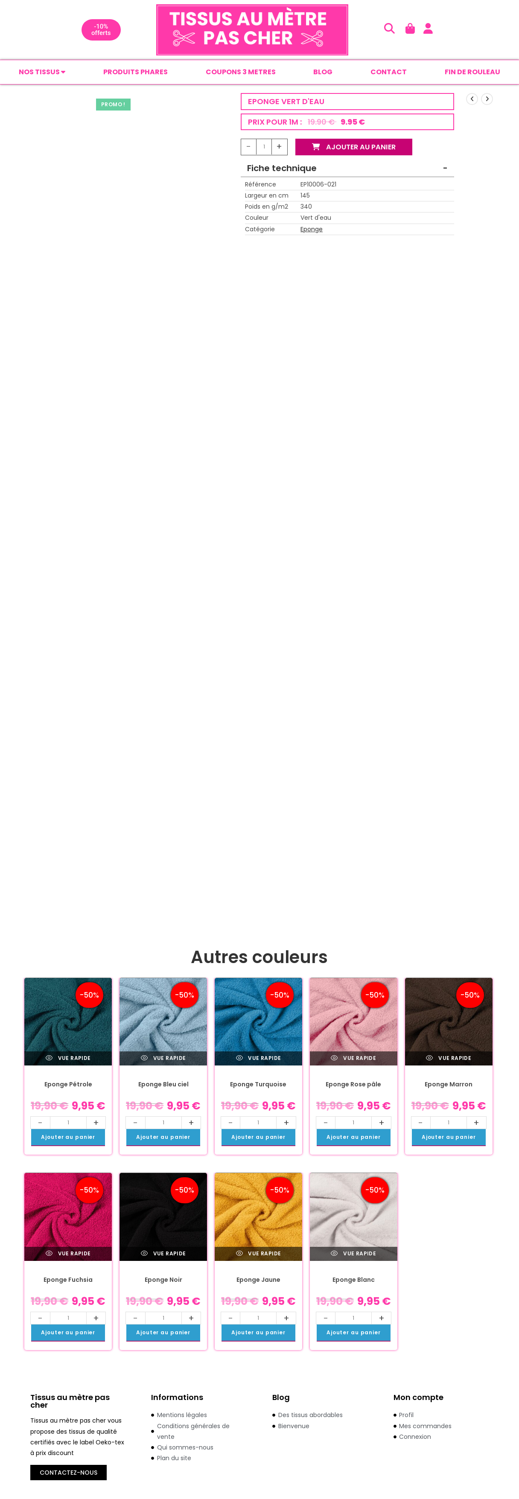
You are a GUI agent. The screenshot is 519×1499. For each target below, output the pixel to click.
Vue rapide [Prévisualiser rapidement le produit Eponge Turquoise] (258, 1058)
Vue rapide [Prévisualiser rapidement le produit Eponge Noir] (163, 1254)
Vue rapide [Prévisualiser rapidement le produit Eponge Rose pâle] (353, 1058)
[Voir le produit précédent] (472, 100)
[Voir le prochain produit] (487, 100)
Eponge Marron (448, 1085)
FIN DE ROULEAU (472, 72)
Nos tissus (42, 72)
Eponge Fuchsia (68, 1280)
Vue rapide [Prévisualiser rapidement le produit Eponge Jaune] (258, 1254)
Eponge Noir (163, 1280)
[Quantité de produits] (264, 147)
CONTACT (388, 72)
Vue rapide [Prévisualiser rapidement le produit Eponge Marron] (448, 1058)
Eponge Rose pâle (353, 1085)
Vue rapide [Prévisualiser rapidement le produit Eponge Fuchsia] (68, 1254)
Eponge (311, 230)
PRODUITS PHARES (135, 72)
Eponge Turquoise (258, 1085)
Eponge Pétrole (68, 1085)
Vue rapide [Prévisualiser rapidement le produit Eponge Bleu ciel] (163, 1058)
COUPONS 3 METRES (241, 72)
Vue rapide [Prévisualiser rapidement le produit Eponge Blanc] (353, 1254)
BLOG (322, 72)
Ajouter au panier (357, 148)
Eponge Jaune (258, 1280)
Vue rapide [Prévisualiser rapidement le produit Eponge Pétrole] (68, 1058)
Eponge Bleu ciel (163, 1085)
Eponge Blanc (353, 1280)
